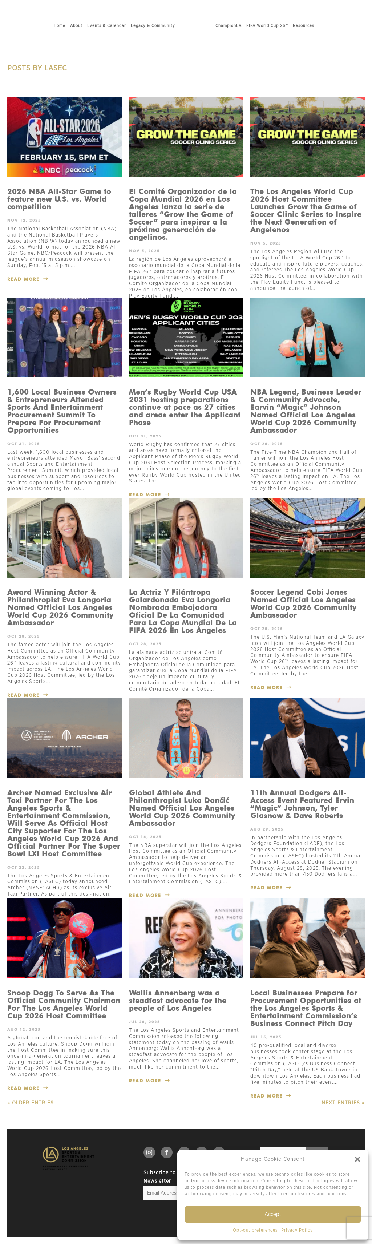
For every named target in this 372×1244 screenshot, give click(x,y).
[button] (357, 1159)
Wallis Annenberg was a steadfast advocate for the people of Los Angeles (177, 1001)
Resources (332, 26)
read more (23, 279)
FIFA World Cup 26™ (295, 26)
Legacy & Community (124, 26)
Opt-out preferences (255, 1230)
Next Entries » (343, 1103)
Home (31, 26)
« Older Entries (30, 1103)
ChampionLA (257, 26)
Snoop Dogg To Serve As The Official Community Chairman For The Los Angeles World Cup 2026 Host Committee (63, 1004)
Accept (272, 1214)
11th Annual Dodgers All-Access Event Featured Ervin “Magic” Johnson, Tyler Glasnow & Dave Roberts (302, 804)
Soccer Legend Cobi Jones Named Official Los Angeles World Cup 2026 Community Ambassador (303, 603)
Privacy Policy (297, 1230)
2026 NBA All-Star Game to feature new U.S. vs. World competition (59, 199)
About (48, 26)
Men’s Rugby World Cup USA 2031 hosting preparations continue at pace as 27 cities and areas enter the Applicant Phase (184, 407)
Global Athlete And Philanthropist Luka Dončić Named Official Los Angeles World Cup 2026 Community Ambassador (182, 808)
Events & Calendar (78, 26)
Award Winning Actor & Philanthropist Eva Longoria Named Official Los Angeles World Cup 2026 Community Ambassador (60, 607)
